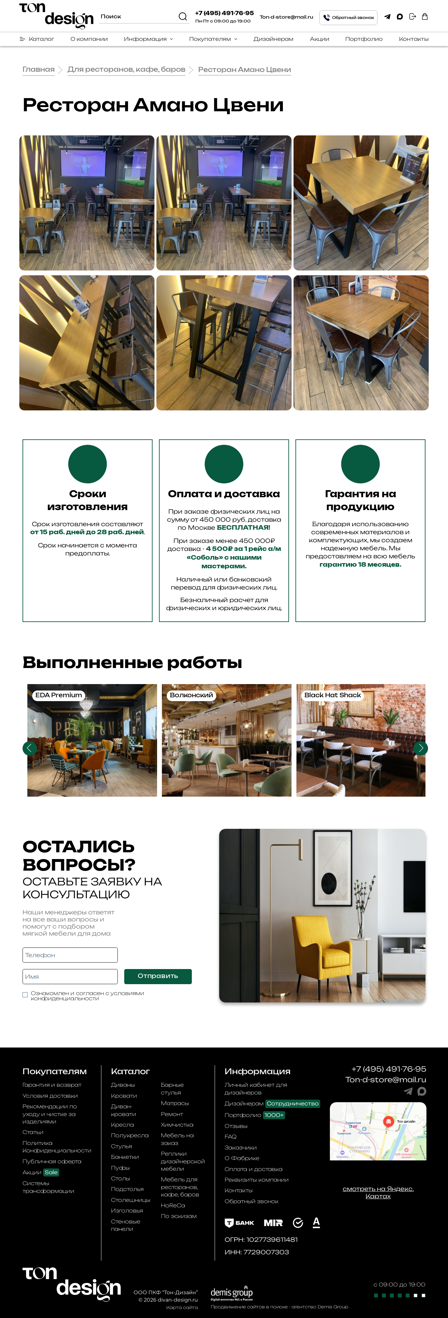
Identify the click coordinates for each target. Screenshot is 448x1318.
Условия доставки (50, 1096)
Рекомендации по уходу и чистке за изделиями (50, 1114)
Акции (319, 39)
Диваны (123, 1085)
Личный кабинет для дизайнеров (256, 1088)
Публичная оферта (52, 1161)
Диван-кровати (123, 1110)
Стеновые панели (125, 1225)
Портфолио (364, 39)
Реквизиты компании (257, 1179)
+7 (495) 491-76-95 (224, 13)
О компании (89, 39)
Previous (30, 748)
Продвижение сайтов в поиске (249, 1306)
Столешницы (130, 1200)
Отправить (158, 976)
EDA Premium (58, 696)
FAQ (231, 1136)
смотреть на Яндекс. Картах (378, 1192)
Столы (120, 1178)
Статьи (33, 1132)
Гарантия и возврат (52, 1085)
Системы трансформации (48, 1187)
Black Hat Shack (332, 696)
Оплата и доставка (254, 1169)
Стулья (121, 1146)
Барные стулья (172, 1088)
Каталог (41, 39)
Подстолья (127, 1189)
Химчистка (177, 1124)
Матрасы (175, 1103)
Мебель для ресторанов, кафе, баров (180, 1187)
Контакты (414, 39)
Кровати (124, 1096)
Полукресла (130, 1135)
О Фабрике (242, 1158)
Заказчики (241, 1147)
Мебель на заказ (177, 1139)
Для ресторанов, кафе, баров (126, 70)
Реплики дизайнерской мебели (183, 1161)
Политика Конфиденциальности (57, 1147)
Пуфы (120, 1168)
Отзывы (236, 1126)
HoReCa (173, 1205)
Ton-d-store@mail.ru (286, 17)
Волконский (191, 696)
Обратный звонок (251, 1201)
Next (421, 748)
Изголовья (127, 1210)
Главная (39, 70)
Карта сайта (182, 1307)
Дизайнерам (274, 39)
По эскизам (179, 1216)
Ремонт (172, 1114)
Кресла (122, 1124)
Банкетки (125, 1157)
